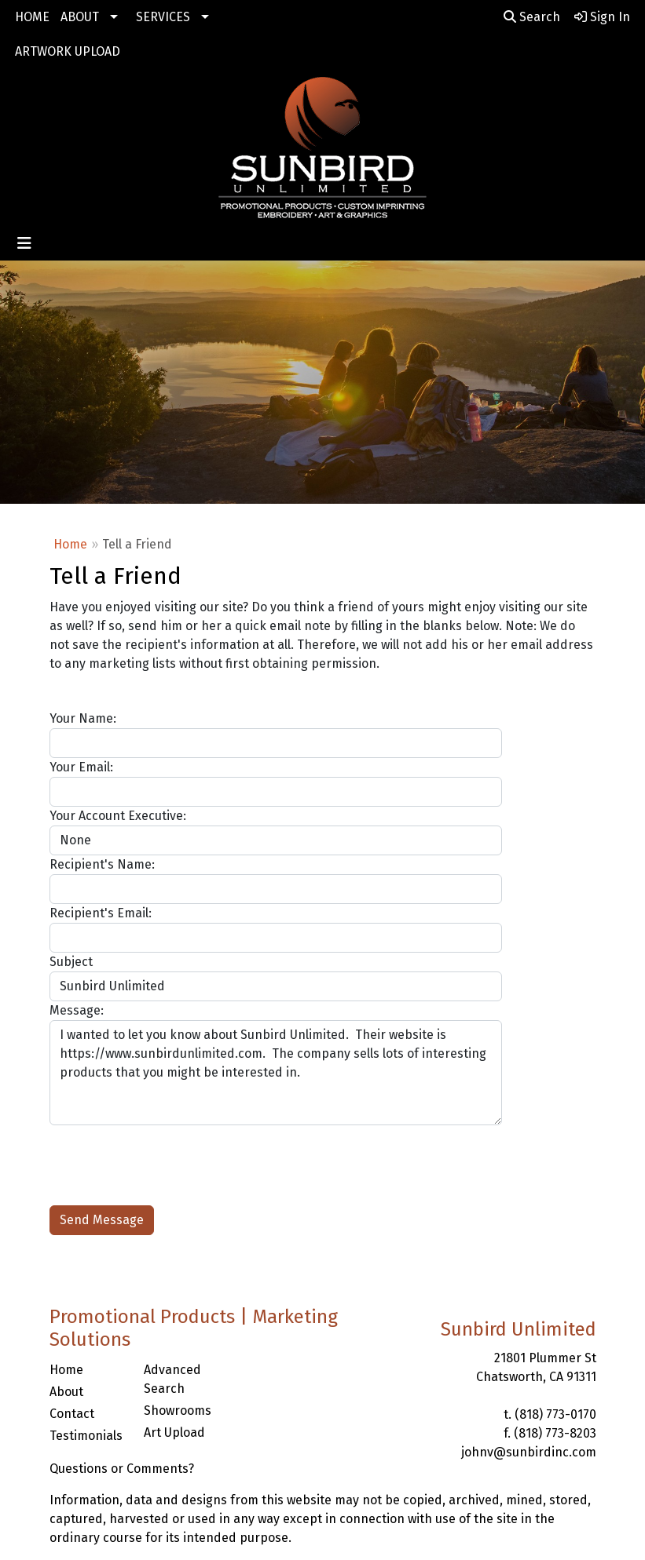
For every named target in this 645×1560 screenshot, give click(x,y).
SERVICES (163, 16)
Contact (71, 1413)
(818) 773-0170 (555, 1414)
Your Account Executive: (117, 815)
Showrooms (177, 1410)
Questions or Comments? (121, 1468)
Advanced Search (172, 1379)
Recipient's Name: (102, 864)
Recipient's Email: (100, 913)
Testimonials (86, 1435)
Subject (71, 961)
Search (532, 16)
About (66, 1391)
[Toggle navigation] (24, 243)
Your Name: (82, 718)
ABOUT (79, 16)
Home (70, 544)
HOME (32, 16)
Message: (76, 1010)
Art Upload (174, 1432)
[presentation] (168, 1155)
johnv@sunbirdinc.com (528, 1452)
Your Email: (81, 767)
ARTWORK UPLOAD (67, 51)
